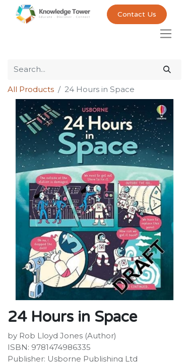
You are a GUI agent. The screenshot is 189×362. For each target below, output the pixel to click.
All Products (31, 89)
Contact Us (136, 14)
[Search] (167, 69)
